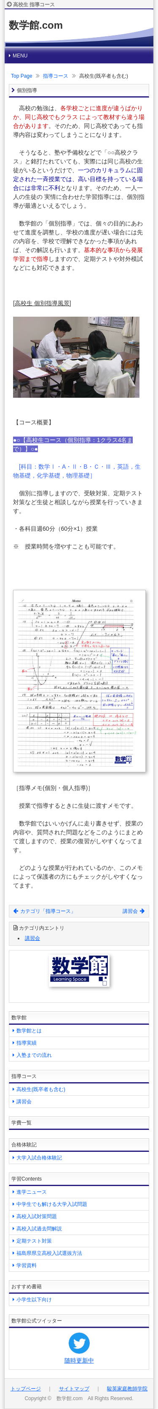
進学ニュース (31, 1192)
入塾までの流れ (34, 1055)
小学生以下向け (34, 1300)
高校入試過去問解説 (39, 1229)
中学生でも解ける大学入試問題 (51, 1204)
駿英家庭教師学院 (127, 1389)
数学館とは (29, 1031)
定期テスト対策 (34, 1241)
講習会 (134, 911)
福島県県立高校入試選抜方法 (49, 1253)
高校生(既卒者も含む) (40, 1089)
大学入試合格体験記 (39, 1158)
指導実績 (26, 1043)
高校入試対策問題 (36, 1216)
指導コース (55, 76)
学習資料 (26, 1265)
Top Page (21, 76)
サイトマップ (74, 1389)
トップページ (26, 1389)
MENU (20, 56)
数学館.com (36, 25)
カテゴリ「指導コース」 (44, 911)
